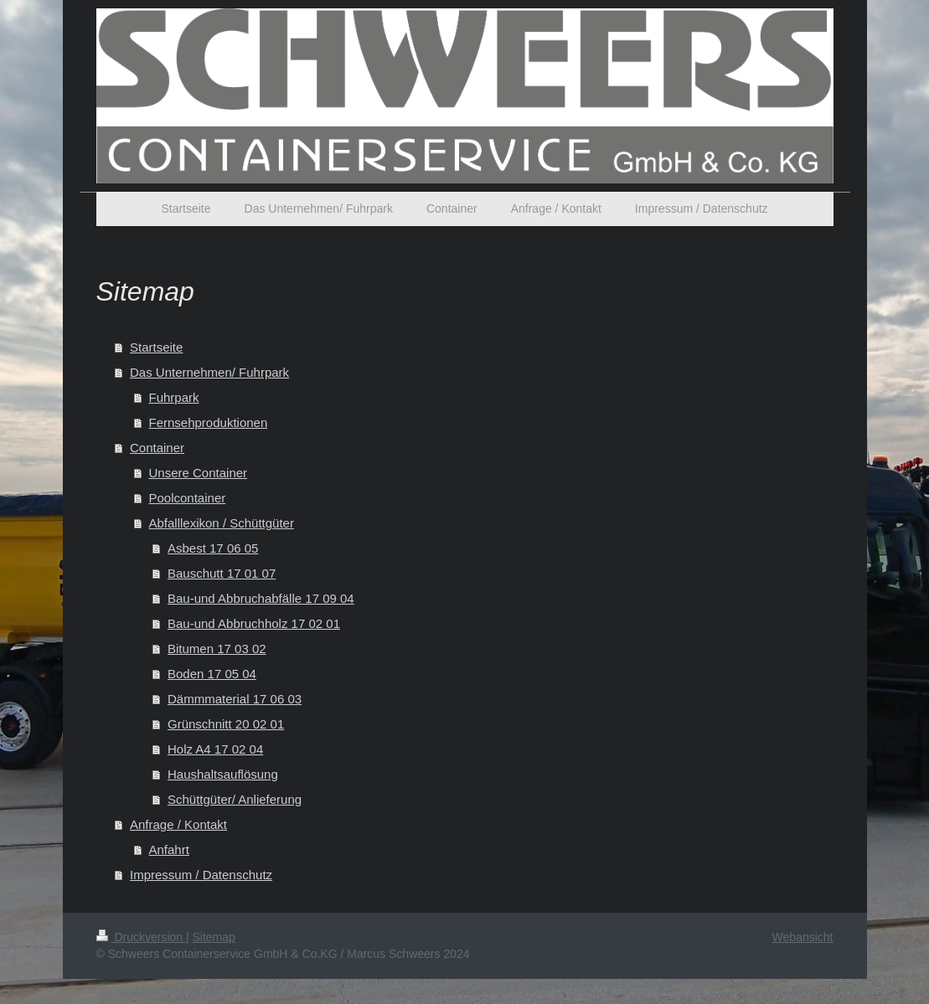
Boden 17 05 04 (212, 674)
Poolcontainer (187, 498)
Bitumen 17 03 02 (217, 648)
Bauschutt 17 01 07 (222, 573)
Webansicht (803, 937)
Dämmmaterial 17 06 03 (235, 699)
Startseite (156, 347)
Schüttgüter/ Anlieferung (235, 799)
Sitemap (214, 937)
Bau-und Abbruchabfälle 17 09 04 (261, 598)
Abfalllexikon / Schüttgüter (221, 523)
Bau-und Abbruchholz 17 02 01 (254, 623)
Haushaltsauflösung (223, 774)
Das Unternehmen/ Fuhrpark (209, 372)
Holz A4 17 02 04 (215, 749)
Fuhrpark (174, 397)
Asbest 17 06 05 (213, 548)
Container (157, 447)
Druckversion (141, 937)
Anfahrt (169, 849)
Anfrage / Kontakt (178, 824)
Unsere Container (198, 473)
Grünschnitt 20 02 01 (226, 724)
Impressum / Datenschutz (201, 875)
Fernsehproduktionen (208, 422)
